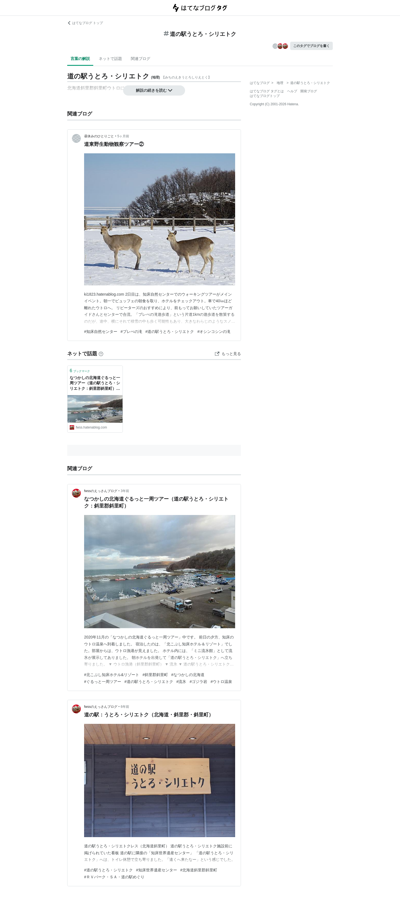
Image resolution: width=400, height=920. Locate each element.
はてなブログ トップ (85, 23)
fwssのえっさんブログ (100, 491)
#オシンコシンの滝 (213, 331)
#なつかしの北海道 (187, 674)
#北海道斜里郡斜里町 (198, 870)
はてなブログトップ (265, 96)
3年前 (125, 491)
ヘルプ (292, 91)
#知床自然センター (100, 331)
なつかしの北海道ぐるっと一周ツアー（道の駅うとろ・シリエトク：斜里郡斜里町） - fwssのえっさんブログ (95, 383)
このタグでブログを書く (311, 46)
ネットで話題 (110, 58)
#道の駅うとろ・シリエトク (170, 331)
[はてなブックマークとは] (101, 353)
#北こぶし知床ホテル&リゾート (111, 674)
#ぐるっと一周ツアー (102, 681)
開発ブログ (308, 91)
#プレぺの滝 (131, 331)
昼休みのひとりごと (99, 136)
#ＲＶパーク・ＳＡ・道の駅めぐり (114, 877)
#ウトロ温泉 (221, 681)
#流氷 (181, 681)
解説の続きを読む (154, 90)
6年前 (125, 707)
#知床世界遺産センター (156, 870)
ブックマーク (80, 370)
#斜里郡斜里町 (155, 674)
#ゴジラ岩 (198, 681)
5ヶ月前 (123, 136)
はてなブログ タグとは (267, 91)
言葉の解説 (80, 58)
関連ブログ (140, 58)
